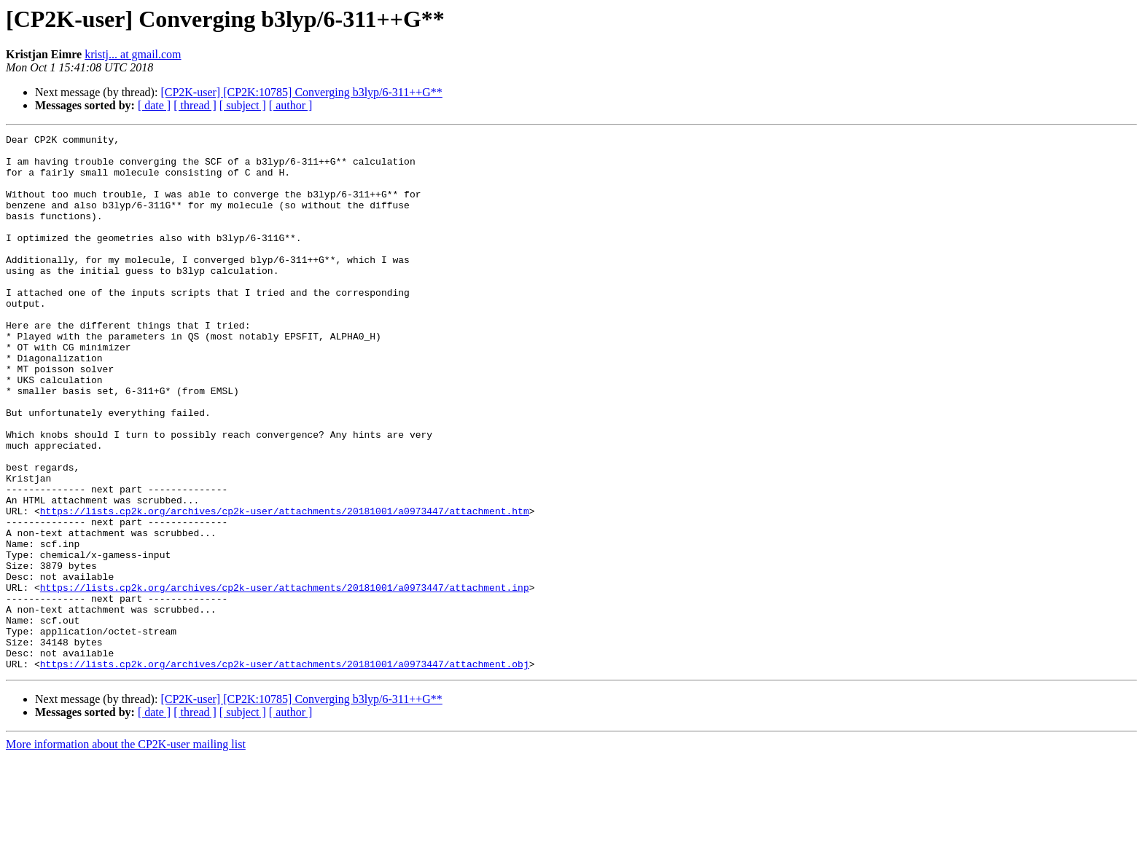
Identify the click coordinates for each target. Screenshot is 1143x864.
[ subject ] (242, 105)
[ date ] (154, 105)
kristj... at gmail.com (133, 54)
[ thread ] (194, 105)
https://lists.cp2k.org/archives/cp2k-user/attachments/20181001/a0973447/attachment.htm (284, 587)
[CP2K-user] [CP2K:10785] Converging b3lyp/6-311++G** (301, 92)
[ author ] (291, 105)
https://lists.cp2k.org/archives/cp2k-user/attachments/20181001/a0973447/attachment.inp (284, 679)
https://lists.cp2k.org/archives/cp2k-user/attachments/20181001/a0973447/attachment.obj (284, 770)
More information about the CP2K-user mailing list (126, 851)
